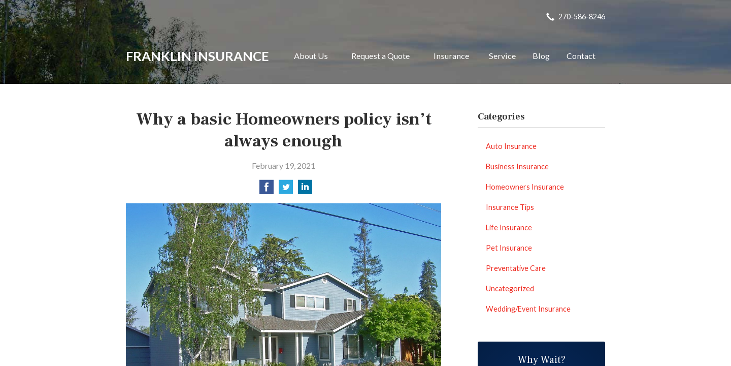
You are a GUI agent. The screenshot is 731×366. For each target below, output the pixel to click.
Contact (581, 55)
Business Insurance (517, 166)
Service (502, 55)
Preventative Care (516, 268)
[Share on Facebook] (266, 190)
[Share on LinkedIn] (305, 190)
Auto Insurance (511, 146)
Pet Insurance (509, 247)
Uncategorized (510, 288)
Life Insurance (509, 227)
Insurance (451, 55)
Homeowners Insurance (525, 186)
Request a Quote (380, 55)
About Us (311, 55)
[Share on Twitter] (286, 190)
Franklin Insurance (197, 56)
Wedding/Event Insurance (528, 308)
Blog (541, 55)
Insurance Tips (510, 207)
